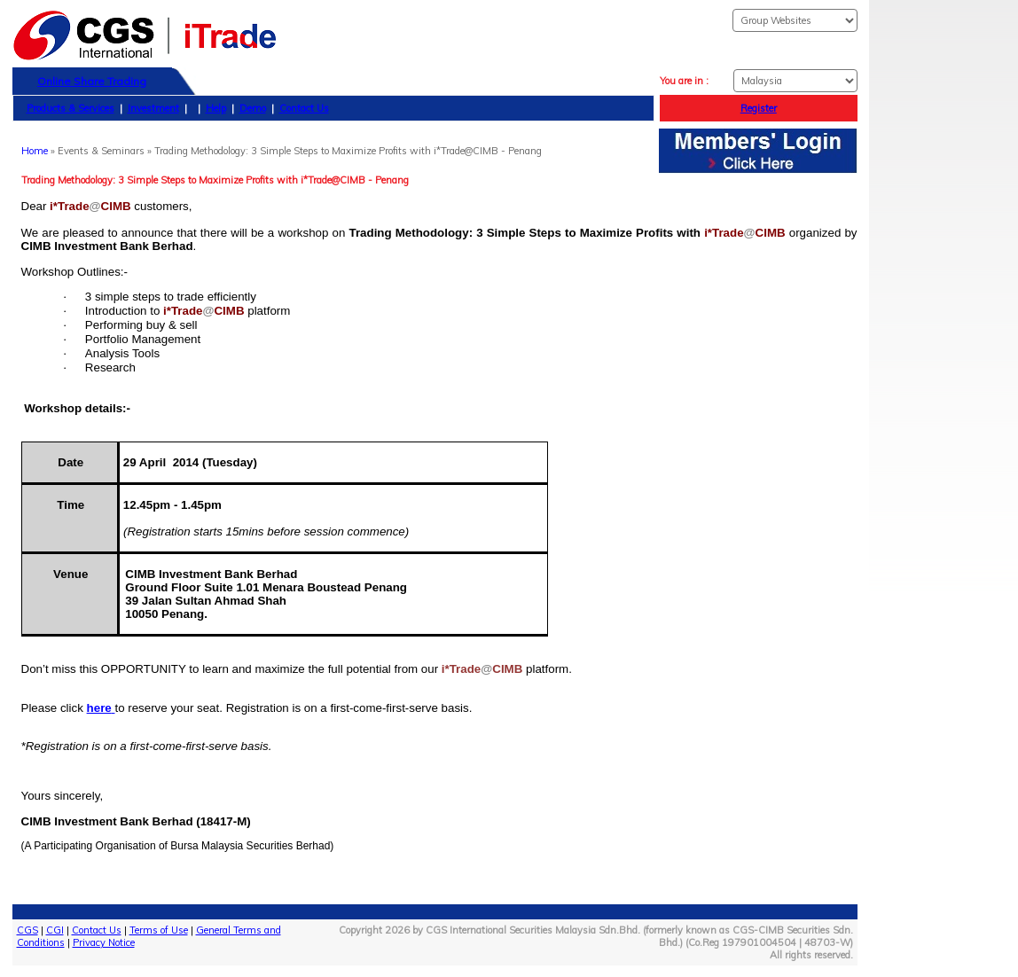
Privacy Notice (104, 942)
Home (34, 151)
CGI (55, 930)
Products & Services (70, 108)
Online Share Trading (91, 81)
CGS (27, 930)
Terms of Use (158, 930)
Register (758, 108)
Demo (252, 108)
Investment (153, 108)
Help (216, 108)
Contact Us (304, 108)
